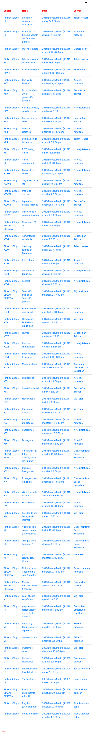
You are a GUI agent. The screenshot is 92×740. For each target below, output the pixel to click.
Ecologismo (28, 440)
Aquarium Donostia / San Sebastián (81, 367)
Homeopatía (28, 398)
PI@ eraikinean (81, 291)
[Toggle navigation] (86, 3)
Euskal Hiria (28, 378)
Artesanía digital (30, 69)
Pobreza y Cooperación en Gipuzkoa (30, 627)
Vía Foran (78, 319)
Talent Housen (81, 17)
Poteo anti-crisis (30, 713)
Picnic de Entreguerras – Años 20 (29, 693)
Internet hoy (28, 260)
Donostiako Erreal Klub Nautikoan (79, 610)
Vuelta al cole (29, 679)
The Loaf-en (80, 69)
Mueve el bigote (30, 48)
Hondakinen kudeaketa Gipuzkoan (28, 322)
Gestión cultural (30, 637)
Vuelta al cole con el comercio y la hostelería (30, 530)
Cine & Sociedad (30, 388)
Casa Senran (80, 679)
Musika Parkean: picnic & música (29, 585)
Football (26, 281)
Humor (25, 333)
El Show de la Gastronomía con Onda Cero (29, 572)
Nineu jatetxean (82, 107)
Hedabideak (28, 502)
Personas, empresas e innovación (28, 21)
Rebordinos (28, 430)
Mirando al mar (29, 364)
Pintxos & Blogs (10, 3)
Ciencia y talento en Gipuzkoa (27, 250)
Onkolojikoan (80, 48)
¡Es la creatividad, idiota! (28, 558)
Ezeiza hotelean (82, 668)
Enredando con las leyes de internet (29, 516)
